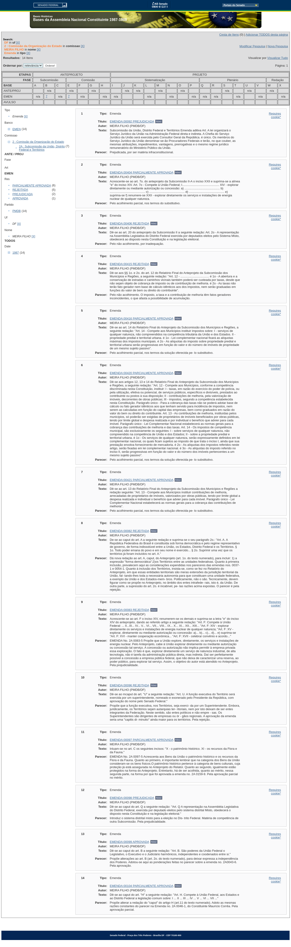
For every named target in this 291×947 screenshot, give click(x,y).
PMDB (16, 211)
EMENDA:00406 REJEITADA (129, 223)
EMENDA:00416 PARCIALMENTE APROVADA (141, 318)
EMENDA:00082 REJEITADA (129, 531)
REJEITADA (20, 189)
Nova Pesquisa (277, 46)
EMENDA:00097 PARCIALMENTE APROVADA (141, 740)
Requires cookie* (275, 115)
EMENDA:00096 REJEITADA (129, 685)
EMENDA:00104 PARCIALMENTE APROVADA (141, 886)
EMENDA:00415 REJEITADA (129, 264)
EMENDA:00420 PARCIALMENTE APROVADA (141, 373)
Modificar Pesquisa (252, 46)
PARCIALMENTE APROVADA (31, 185)
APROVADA (20, 198)
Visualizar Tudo (277, 58)
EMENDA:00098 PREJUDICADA (132, 798)
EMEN (16, 129)
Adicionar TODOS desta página (267, 34)
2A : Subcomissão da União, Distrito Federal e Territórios (42, 148)
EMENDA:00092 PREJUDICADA (132, 121)
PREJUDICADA (22, 194)
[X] (18, 42)
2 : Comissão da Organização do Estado (38, 141)
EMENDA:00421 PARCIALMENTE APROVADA (141, 480)
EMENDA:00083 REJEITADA (129, 610)
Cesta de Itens (229, 34)
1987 (15, 252)
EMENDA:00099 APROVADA (129, 842)
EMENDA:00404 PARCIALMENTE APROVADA (141, 172)
